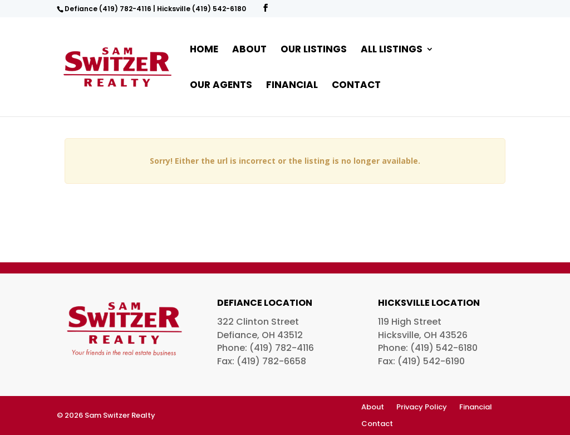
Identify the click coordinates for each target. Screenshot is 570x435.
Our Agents (221, 86)
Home (204, 50)
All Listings (391, 50)
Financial (292, 86)
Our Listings (314, 50)
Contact (356, 86)
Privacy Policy (421, 407)
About (249, 50)
